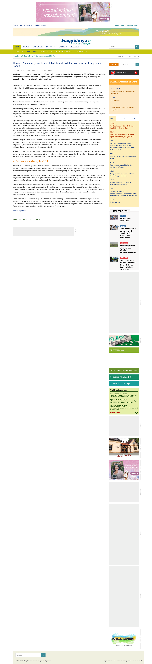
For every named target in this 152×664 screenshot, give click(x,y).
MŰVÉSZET (74, 47)
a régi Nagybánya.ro (39, 25)
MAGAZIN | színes (117, 350)
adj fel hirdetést (115, 412)
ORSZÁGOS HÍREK (46, 52)
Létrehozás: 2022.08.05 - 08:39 (21, 70)
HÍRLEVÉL (113, 64)
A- (51, 70)
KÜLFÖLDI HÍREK (81, 52)
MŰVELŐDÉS (62, 47)
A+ (49, 70)
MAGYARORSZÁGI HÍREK (63, 52)
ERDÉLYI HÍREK (31, 52)
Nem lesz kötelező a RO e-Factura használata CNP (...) (34, 56)
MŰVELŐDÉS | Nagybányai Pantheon (123, 370)
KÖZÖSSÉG (50, 47)
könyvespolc (28, 25)
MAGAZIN (26, 47)
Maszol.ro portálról (19, 211)
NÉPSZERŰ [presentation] (121, 118)
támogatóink (127, 660)
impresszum (108, 660)
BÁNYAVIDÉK (38, 47)
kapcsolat (117, 660)
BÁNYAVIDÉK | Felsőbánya (120, 384)
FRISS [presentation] (112, 118)
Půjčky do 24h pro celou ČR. (119, 405)
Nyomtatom (44, 70)
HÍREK (16, 47)
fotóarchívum (17, 25)
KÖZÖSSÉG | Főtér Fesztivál (120, 377)
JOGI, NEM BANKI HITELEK (118, 394)
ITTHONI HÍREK (18, 52)
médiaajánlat (137, 660)
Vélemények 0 (35, 70)
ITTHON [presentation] (132, 118)
